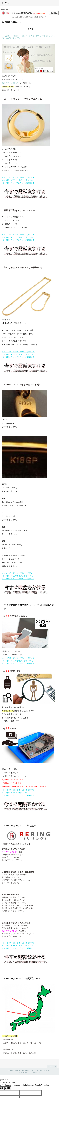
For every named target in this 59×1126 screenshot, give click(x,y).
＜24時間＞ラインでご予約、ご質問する (18, 183)
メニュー (6, 3)
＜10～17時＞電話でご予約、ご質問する (18, 177)
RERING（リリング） (11, 83)
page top (52, 1066)
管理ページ (36, 1072)
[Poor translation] (7, 1088)
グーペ (29, 1072)
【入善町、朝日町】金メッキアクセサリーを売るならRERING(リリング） (29, 37)
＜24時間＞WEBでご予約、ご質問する (17, 180)
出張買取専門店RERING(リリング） (24, 1070)
